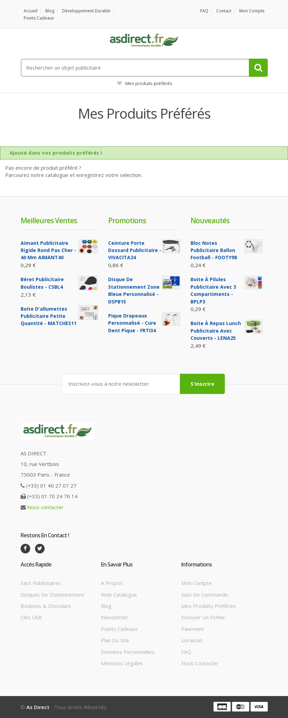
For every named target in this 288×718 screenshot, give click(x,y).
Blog (49, 10)
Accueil (30, 10)
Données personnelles (127, 651)
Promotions (127, 220)
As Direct (37, 707)
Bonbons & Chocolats (46, 605)
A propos (112, 582)
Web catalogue (119, 594)
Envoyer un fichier (203, 617)
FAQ (204, 10)
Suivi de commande (204, 594)
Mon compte (252, 10)
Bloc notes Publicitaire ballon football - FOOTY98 (214, 250)
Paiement (192, 628)
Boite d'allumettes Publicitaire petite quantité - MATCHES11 (49, 316)
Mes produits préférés (144, 83)
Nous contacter (45, 507)
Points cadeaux (39, 18)
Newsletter (114, 617)
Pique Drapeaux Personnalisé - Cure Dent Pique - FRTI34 (132, 323)
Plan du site (115, 640)
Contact (223, 10)
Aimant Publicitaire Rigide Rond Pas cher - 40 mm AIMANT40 (48, 250)
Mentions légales (122, 663)
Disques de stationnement (52, 594)
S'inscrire (202, 383)
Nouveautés (210, 220)
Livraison (191, 640)
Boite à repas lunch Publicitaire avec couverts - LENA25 (216, 330)
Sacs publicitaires (41, 582)
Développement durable (86, 10)
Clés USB (31, 617)
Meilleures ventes (49, 220)
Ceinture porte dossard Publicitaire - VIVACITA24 (134, 250)
